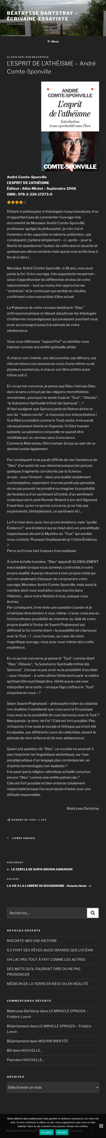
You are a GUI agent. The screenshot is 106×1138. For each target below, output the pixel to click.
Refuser (62, 1132)
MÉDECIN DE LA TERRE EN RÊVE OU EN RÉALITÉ (47, 984)
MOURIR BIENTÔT (53, 1041)
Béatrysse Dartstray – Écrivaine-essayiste (42, 16)
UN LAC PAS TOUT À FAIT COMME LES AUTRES (46, 959)
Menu (53, 41)
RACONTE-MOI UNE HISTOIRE (32, 941)
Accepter (46, 1132)
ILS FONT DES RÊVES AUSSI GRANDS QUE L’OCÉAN (50, 950)
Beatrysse (40, 57)
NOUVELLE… (32, 1050)
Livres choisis (23, 838)
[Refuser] (101, 1126)
